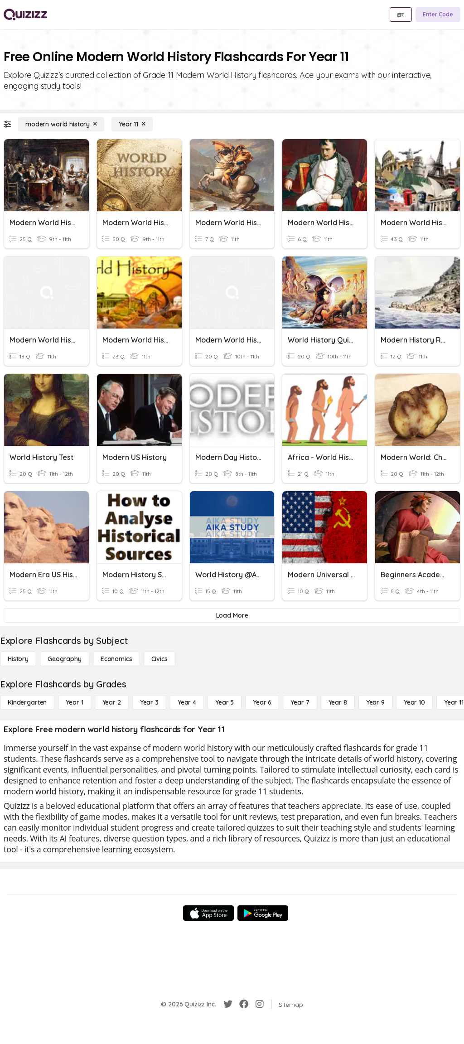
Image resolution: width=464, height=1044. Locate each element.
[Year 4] (187, 702)
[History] (18, 659)
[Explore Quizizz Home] (25, 14)
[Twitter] (227, 1004)
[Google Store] (262, 913)
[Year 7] (300, 702)
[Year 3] (149, 702)
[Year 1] (74, 702)
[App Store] (208, 913)
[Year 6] (262, 702)
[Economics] (116, 659)
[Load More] (232, 615)
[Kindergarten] (27, 702)
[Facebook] (243, 1004)
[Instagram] (260, 1004)
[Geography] (64, 659)
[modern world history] (61, 124)
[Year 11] (132, 124)
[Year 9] (375, 702)
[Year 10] (414, 702)
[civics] (159, 659)
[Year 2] (112, 702)
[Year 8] (338, 702)
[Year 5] (225, 702)
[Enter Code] (438, 14)
